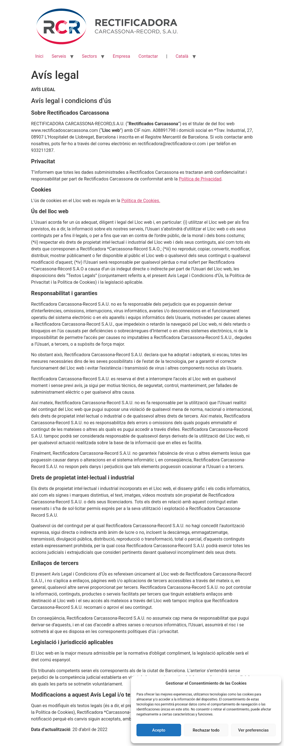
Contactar (148, 56)
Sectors (89, 56)
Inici (39, 56)
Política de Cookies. (140, 200)
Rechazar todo (206, 730)
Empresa (121, 56)
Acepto (159, 730)
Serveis (59, 56)
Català (182, 56)
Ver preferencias (253, 730)
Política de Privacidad (200, 179)
